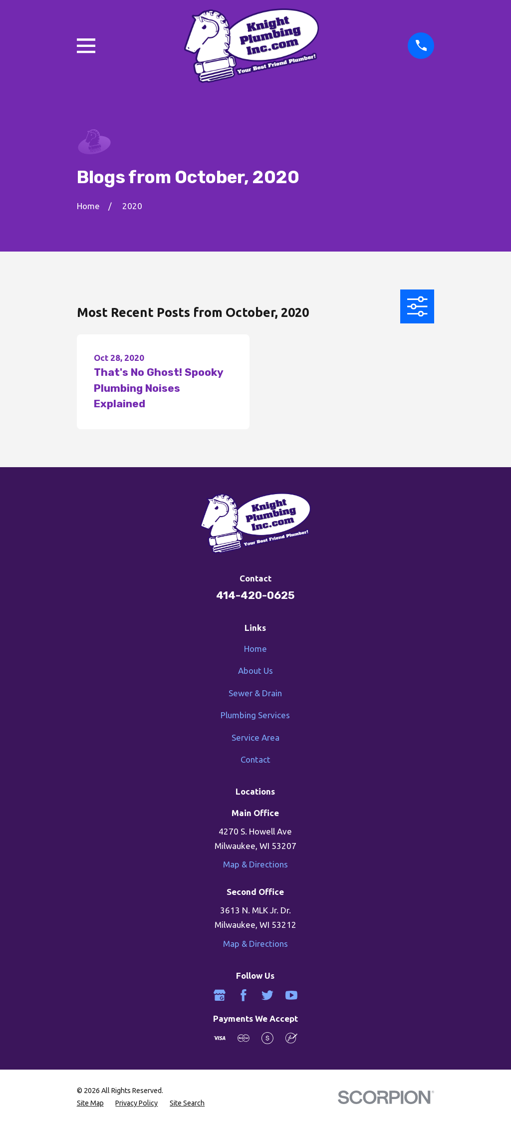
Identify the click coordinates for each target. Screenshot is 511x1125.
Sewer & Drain (255, 693)
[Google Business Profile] (220, 995)
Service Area (255, 737)
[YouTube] (291, 995)
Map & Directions (255, 864)
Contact (255, 759)
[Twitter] (267, 995)
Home (255, 648)
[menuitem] (90, 1103)
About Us (255, 670)
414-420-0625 (255, 595)
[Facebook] (244, 995)
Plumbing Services (255, 715)
